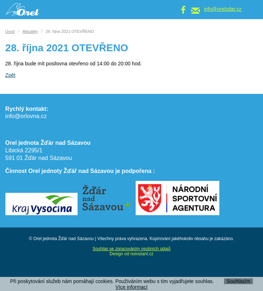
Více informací (131, 287)
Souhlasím (238, 281)
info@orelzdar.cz (222, 9)
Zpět (10, 75)
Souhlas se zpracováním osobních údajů (131, 248)
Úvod (10, 31)
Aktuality (30, 31)
